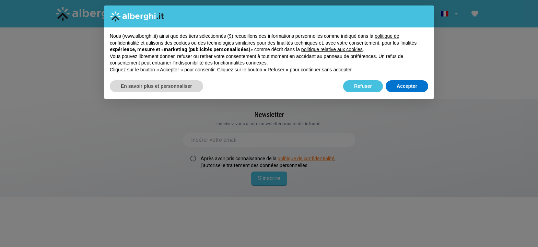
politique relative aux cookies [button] (332, 49)
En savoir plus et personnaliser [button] (156, 86)
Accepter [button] (407, 86)
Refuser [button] (363, 86)
